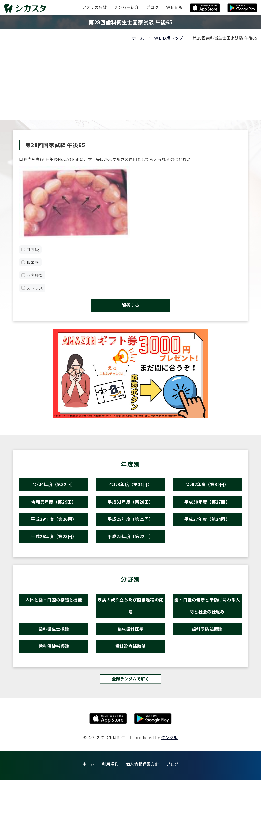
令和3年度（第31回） (130, 490)
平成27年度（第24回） (207, 533)
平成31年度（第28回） (130, 512)
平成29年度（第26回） (54, 533)
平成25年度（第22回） (130, 555)
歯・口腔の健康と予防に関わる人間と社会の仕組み (207, 630)
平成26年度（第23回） (54, 555)
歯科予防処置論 (207, 659)
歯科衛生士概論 (54, 659)
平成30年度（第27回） (207, 512)
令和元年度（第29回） (54, 512)
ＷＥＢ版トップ (168, 38)
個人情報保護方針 (142, 802)
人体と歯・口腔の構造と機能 (53, 622)
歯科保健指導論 (54, 681)
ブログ (172, 802)
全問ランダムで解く (130, 716)
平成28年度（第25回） (130, 533)
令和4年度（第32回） (54, 490)
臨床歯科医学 (130, 659)
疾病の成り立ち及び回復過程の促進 (130, 630)
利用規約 (110, 802)
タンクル (169, 776)
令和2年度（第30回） (207, 490)
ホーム (138, 38)
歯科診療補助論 (131, 681)
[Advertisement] (130, 78)
